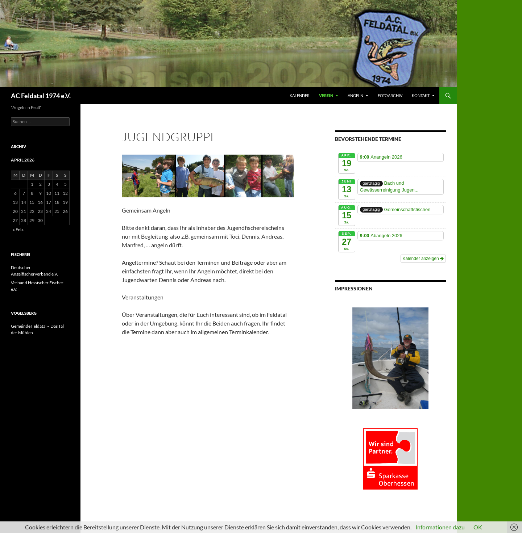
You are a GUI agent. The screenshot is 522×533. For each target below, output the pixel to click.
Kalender (300, 95)
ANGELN (355, 95)
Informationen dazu (440, 527)
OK (477, 527)
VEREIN (326, 95)
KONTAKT (421, 95)
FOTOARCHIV (390, 95)
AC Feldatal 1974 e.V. (41, 96)
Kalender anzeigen (423, 258)
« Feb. (18, 229)
